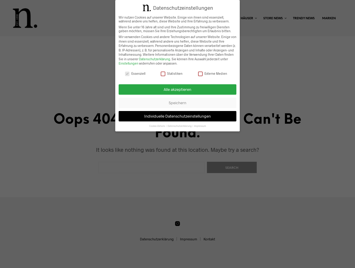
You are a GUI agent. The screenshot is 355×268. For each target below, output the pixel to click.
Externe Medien (212, 73)
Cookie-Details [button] (157, 125)
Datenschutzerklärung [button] (180, 125)
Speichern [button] (177, 102)
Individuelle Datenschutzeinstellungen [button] (177, 115)
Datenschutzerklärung (154, 59)
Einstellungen (128, 63)
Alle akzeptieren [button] (177, 89)
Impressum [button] (200, 125)
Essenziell (135, 73)
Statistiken (171, 73)
